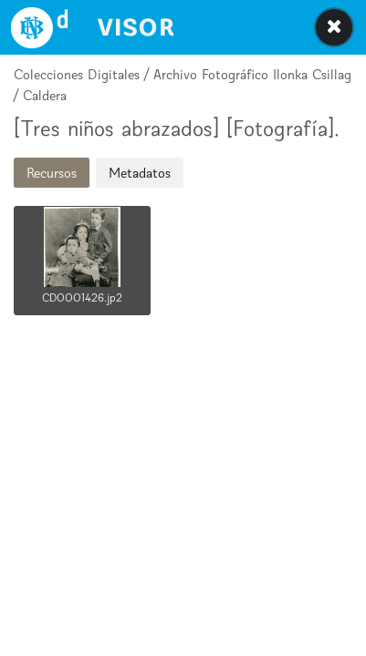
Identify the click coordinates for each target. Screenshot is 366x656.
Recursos (51, 172)
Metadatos (140, 172)
